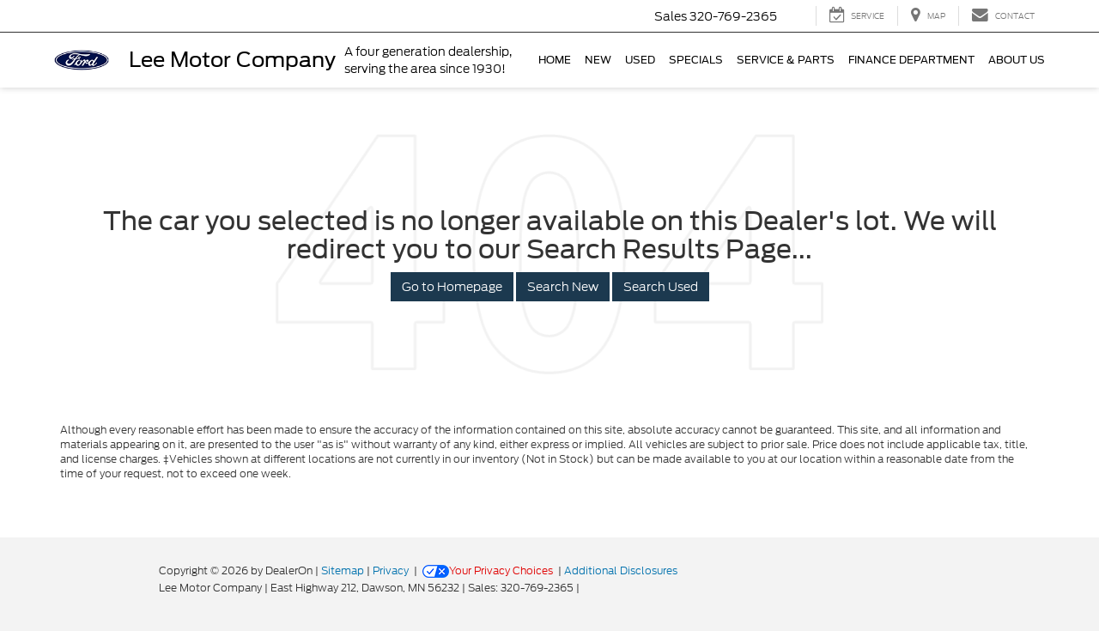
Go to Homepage (452, 286)
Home (554, 59)
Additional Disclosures (620, 570)
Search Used (660, 286)
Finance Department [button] (911, 59)
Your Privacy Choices (487, 570)
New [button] (598, 59)
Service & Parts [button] (786, 59)
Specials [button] (696, 59)
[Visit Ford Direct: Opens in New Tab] (587, 587)
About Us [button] (1016, 59)
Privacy (391, 570)
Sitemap (342, 570)
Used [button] (640, 59)
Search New (562, 286)
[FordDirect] (104, 587)
